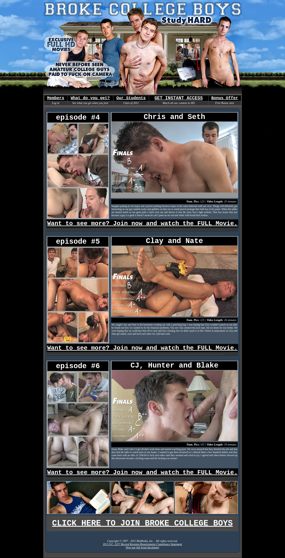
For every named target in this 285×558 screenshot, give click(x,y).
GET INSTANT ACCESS (178, 98)
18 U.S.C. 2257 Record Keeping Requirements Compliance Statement (142, 544)
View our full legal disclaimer (142, 547)
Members (55, 98)
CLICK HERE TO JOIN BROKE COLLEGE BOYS (142, 523)
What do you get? (90, 98)
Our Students (131, 98)
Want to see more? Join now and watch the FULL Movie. (142, 223)
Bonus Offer (224, 98)
